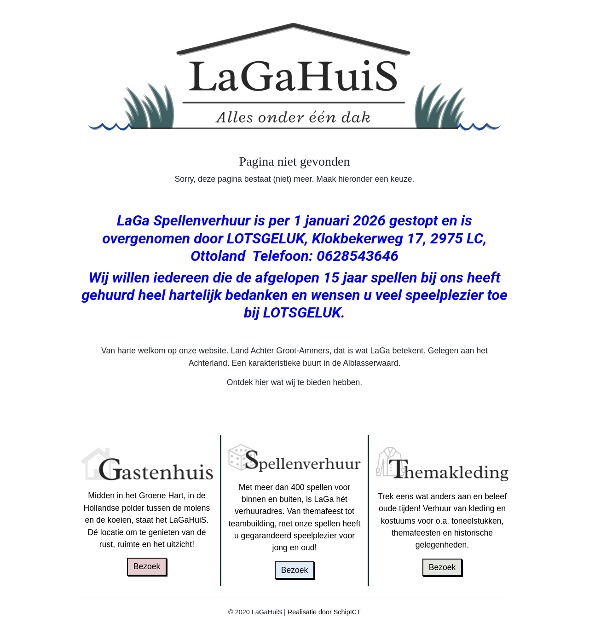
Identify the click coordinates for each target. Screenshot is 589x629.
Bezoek (147, 566)
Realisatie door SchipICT (324, 612)
